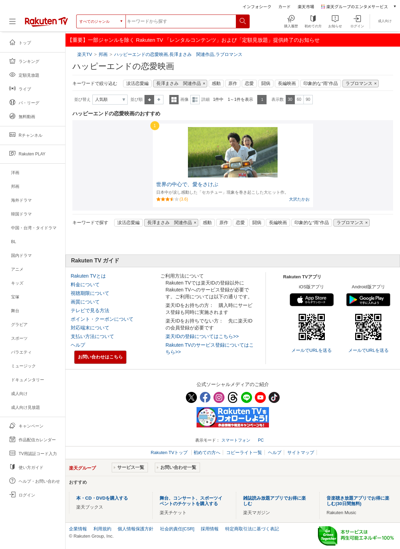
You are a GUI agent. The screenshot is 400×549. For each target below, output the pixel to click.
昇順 (149, 99)
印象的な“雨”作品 (320, 83)
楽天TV (85, 54)
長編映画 (287, 83)
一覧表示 (174, 99)
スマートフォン (235, 440)
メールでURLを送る (311, 350)
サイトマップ (300, 452)
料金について (85, 284)
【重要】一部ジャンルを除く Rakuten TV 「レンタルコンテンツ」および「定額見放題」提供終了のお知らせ (193, 40)
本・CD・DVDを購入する (102, 498)
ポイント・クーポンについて (102, 319)
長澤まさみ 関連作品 (178, 83)
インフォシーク (256, 6)
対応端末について (90, 327)
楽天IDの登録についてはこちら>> (202, 336)
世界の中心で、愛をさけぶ (187, 184)
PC (261, 440)
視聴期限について (90, 293)
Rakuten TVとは (88, 276)
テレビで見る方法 (90, 310)
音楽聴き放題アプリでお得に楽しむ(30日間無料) (358, 500)
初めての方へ (206, 452)
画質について (85, 302)
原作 (232, 83)
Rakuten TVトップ (170, 452)
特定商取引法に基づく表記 (252, 528)
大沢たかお (299, 199)
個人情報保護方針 (135, 528)
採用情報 (210, 528)
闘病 (265, 83)
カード (284, 6)
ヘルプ (78, 345)
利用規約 (102, 528)
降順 (158, 99)
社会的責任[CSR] (177, 528)
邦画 (103, 54)
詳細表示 (195, 99)
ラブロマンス (359, 83)
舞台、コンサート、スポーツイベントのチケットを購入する (191, 500)
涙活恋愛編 (137, 83)
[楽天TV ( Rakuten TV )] (46, 24)
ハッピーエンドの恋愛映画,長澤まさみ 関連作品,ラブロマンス (178, 54)
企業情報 (78, 528)
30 (290, 99)
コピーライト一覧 (244, 452)
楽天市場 (306, 6)
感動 (216, 83)
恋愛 (249, 83)
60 (299, 99)
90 (308, 99)
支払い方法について (92, 336)
